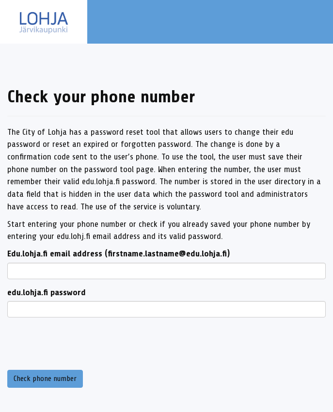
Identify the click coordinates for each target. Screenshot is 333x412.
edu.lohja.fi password (46, 292)
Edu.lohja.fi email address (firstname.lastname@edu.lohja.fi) (118, 253)
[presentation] (81, 344)
